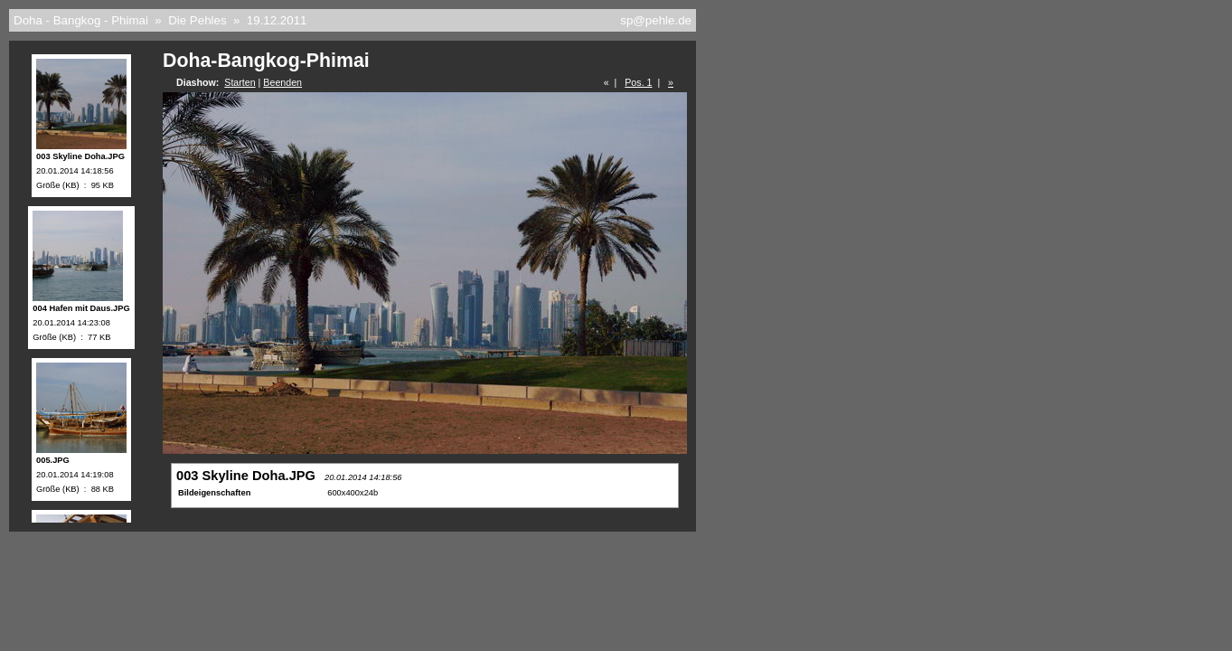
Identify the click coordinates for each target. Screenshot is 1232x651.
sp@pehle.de (655, 20)
